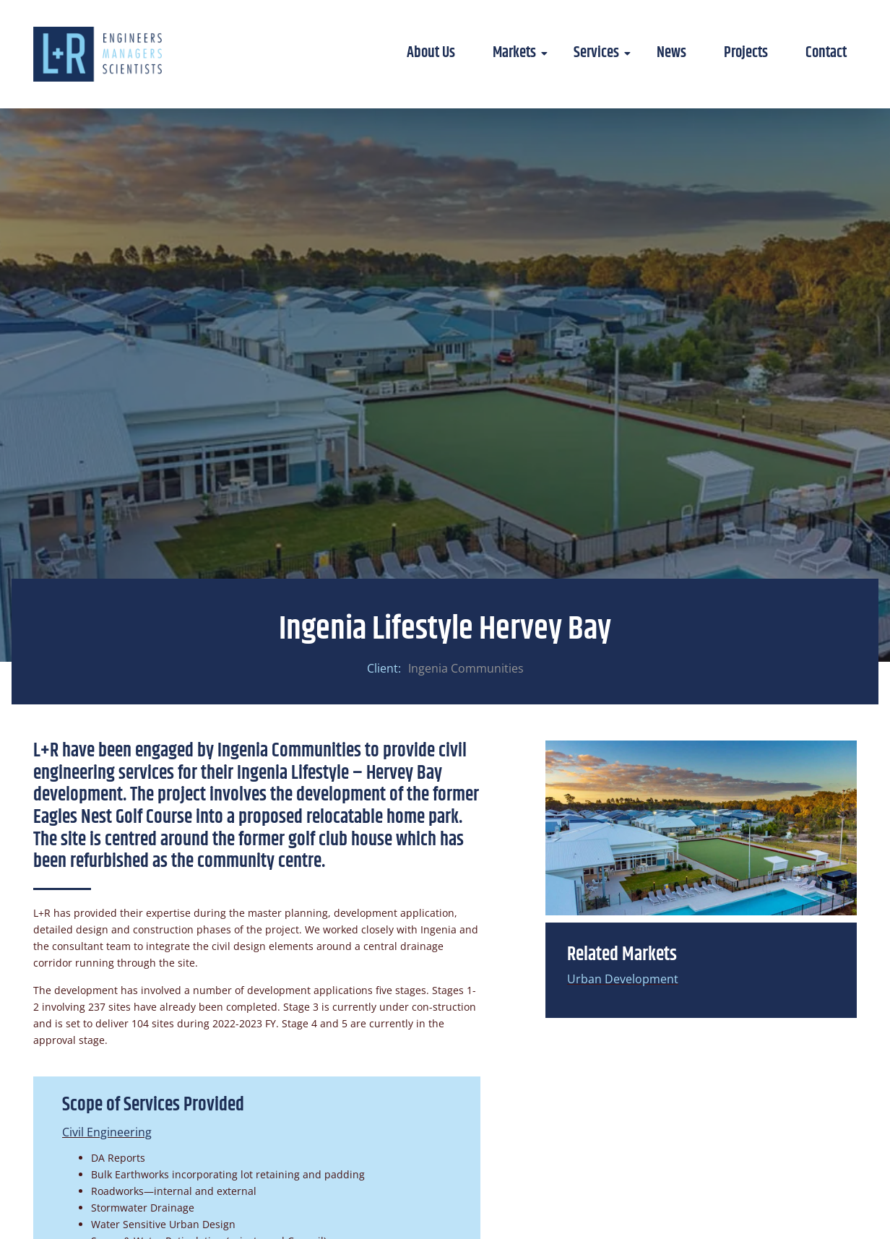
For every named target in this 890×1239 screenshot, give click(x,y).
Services (601, 52)
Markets (519, 52)
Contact (826, 52)
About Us (431, 52)
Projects (746, 52)
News (671, 52)
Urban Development (622, 979)
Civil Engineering (107, 1132)
